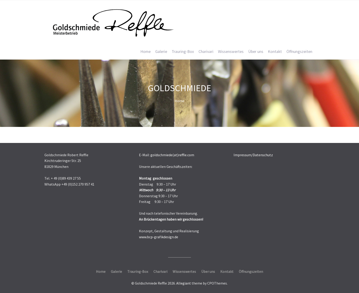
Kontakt (275, 51)
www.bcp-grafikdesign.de (158, 237)
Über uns (255, 51)
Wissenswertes (231, 51)
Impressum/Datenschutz (253, 155)
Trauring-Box (183, 51)
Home (145, 51)
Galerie (161, 51)
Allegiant (183, 283)
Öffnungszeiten (299, 51)
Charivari (206, 51)
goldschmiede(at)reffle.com (172, 155)
